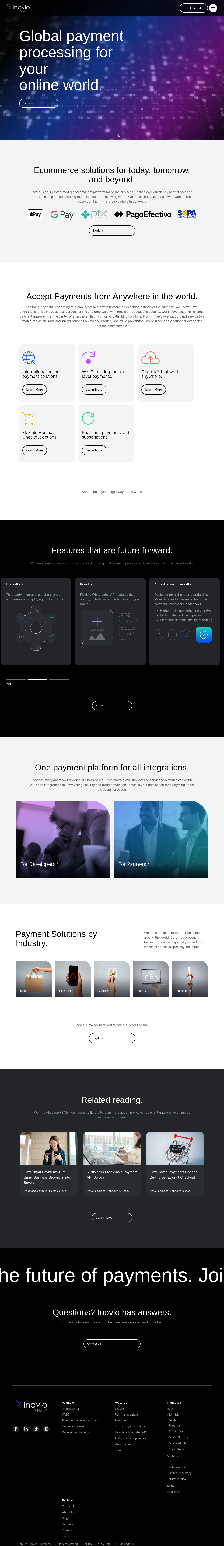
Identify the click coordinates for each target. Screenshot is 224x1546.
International (70, 1408)
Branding (86, 584)
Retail (23, 991)
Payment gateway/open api (80, 1420)
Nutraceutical (178, 1479)
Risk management (126, 1414)
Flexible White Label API (130, 1432)
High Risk (65, 991)
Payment (68, 1402)
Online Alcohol (178, 1443)
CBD (172, 1461)
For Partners (132, 864)
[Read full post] (49, 1181)
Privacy (67, 1530)
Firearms (174, 1425)
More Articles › (112, 1217)
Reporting (120, 1420)
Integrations (14, 584)
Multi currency (124, 1444)
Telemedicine (177, 1467)
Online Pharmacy (180, 1473)
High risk (173, 1414)
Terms (66, 1536)
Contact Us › (111, 1343)
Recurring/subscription (77, 1432)
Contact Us (69, 1506)
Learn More (34, 389)
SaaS (140, 991)
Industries (174, 1402)
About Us (68, 1512)
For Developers (37, 864)
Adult (172, 1419)
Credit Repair (177, 1449)
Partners (68, 1524)
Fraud (118, 1450)
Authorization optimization (173, 584)
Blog (65, 1518)
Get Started (194, 7)
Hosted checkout (73, 1426)
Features (120, 1402)
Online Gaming (178, 1437)
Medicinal (104, 991)
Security (119, 1408)
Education (182, 991)
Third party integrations (130, 1426)
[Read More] (49, 1148)
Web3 (65, 1414)
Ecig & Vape (176, 1431)
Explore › (39, 103)
